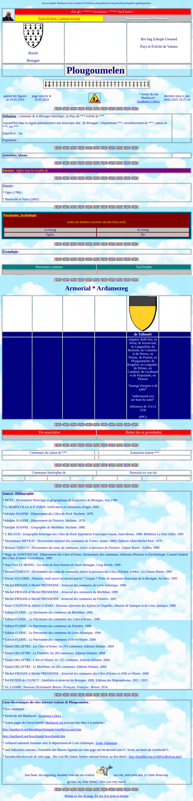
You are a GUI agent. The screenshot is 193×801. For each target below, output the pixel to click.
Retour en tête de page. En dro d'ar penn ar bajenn (96, 796)
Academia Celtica (148, 101)
